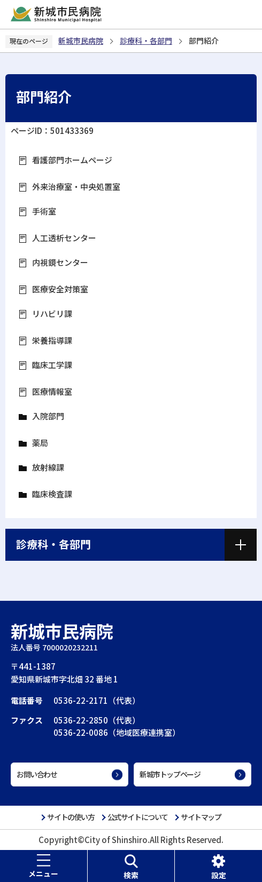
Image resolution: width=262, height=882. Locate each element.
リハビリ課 (52, 313)
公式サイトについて (137, 817)
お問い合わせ (37, 774)
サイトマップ (201, 817)
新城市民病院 (80, 40)
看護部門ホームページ (72, 159)
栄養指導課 (52, 340)
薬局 (40, 442)
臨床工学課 (52, 364)
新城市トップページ (170, 774)
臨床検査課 (52, 493)
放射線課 (48, 467)
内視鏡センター (60, 262)
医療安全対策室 (60, 289)
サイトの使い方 (70, 817)
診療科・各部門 (146, 40)
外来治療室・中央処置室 (76, 186)
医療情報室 (52, 391)
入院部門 (48, 416)
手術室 (44, 211)
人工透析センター (64, 237)
